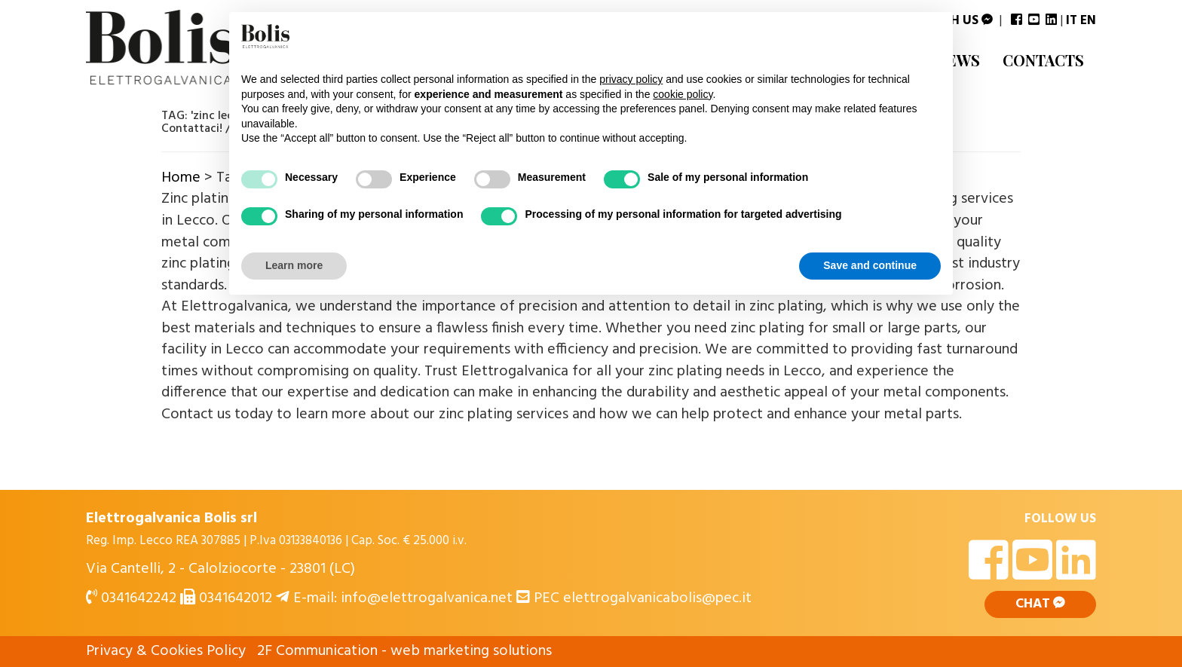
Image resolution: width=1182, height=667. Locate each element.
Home (181, 178)
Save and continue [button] (870, 265)
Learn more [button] (294, 265)
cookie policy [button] (682, 94)
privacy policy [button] (631, 79)
